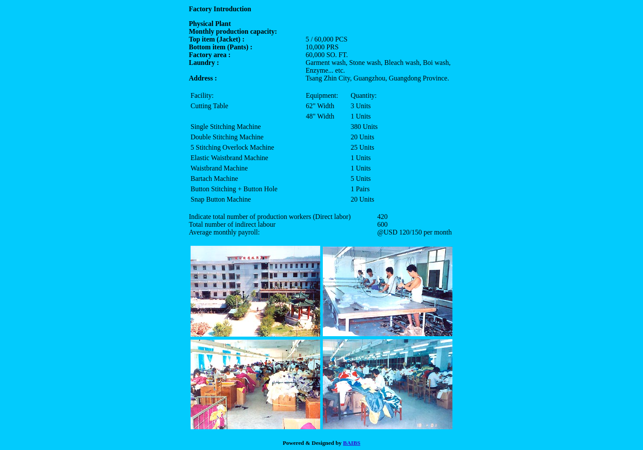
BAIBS (351, 443)
